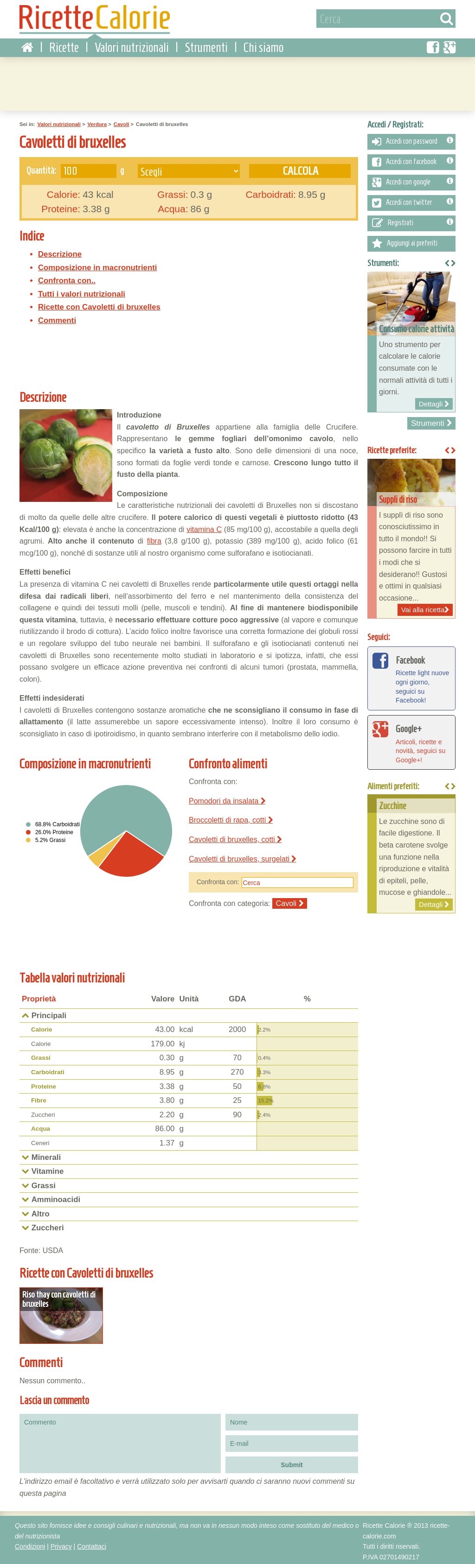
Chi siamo (263, 46)
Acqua (40, 1127)
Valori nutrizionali (132, 46)
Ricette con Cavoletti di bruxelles (99, 305)
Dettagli (60, 1313)
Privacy (61, 1543)
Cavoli (121, 123)
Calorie (41, 1028)
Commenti (57, 319)
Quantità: (41, 168)
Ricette (64, 46)
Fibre (38, 1098)
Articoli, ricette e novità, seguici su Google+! (411, 740)
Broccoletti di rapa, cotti (231, 819)
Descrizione (60, 252)
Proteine (43, 1084)
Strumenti (206, 46)
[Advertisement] (237, 81)
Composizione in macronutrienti (97, 265)
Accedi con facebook (412, 160)
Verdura (97, 123)
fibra (154, 540)
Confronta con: (218, 880)
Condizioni (30, 1543)
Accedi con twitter (412, 201)
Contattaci (91, 1543)
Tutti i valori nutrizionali (81, 292)
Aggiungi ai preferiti (404, 241)
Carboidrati (47, 1070)
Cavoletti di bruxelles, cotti (235, 838)
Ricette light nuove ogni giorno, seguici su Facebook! (411, 676)
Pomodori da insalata (227, 799)
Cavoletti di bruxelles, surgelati (242, 857)
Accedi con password (412, 140)
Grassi (41, 1056)
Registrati (412, 221)
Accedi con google (412, 180)
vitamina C (204, 528)
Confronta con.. (67, 279)
